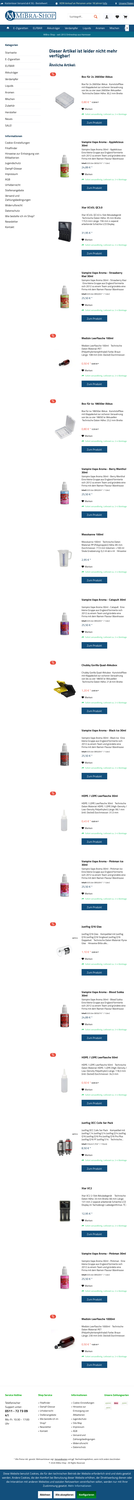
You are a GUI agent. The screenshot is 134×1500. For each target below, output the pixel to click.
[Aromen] (100, 28)
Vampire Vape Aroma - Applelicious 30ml (102, 143)
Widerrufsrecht (14, 205)
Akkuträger (11, 72)
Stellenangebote (14, 190)
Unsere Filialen (126, 3)
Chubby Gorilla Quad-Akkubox (99, 665)
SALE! (8, 125)
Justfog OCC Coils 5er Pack (97, 1123)
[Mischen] (114, 28)
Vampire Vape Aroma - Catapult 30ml (104, 600)
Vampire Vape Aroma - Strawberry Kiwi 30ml (102, 274)
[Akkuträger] (53, 28)
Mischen (10, 99)
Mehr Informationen (79, 1486)
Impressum (11, 174)
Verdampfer (11, 79)
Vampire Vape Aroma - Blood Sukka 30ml (103, 993)
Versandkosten (61, 1459)
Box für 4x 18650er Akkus (97, 404)
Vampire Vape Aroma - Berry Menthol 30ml (104, 470)
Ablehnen (45, 1495)
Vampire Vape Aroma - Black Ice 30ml (104, 730)
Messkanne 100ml (92, 534)
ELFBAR (9, 66)
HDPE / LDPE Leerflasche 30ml (100, 796)
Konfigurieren (86, 1495)
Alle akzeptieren (64, 1495)
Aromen (9, 92)
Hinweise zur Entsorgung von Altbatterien (22, 155)
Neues (8, 119)
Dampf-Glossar (13, 168)
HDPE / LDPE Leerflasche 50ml (100, 1057)
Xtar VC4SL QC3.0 (92, 207)
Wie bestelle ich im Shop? (19, 216)
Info (105, 3)
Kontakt (9, 227)
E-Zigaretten (12, 59)
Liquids (9, 86)
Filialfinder (11, 148)
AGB (7, 179)
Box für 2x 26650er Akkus (97, 77)
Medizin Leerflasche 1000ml (98, 1319)
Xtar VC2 (87, 1188)
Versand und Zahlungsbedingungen (18, 198)
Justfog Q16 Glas (92, 927)
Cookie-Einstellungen (17, 143)
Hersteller (11, 112)
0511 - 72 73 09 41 (16, 1413)
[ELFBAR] (38, 28)
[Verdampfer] (71, 28)
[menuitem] (125, 16)
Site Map (77, 1423)
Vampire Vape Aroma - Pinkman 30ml (104, 1254)
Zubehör (10, 106)
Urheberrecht (13, 185)
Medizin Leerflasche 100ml (97, 338)
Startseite (11, 52)
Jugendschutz (13, 163)
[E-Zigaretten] (21, 28)
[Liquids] (86, 28)
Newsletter (11, 221)
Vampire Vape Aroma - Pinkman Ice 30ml (102, 863)
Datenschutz (12, 211)
